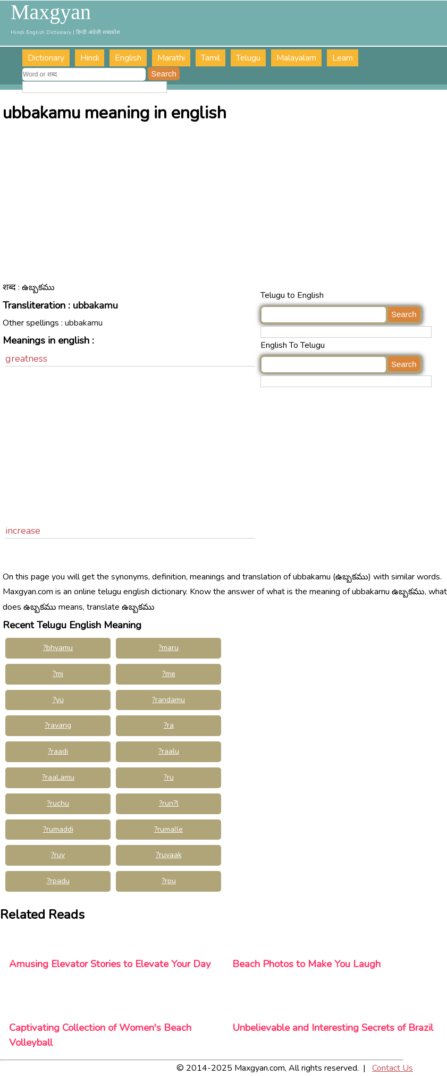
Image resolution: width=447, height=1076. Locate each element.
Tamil (210, 58)
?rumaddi (58, 829)
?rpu (169, 881)
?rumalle (168, 829)
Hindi (89, 58)
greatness (26, 358)
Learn (342, 58)
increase (22, 530)
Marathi (171, 58)
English (128, 58)
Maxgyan (51, 12)
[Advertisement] (224, 208)
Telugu (248, 58)
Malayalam (296, 58)
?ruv (58, 855)
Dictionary (46, 58)
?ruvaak (169, 855)
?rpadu (58, 881)
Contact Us (392, 1068)
